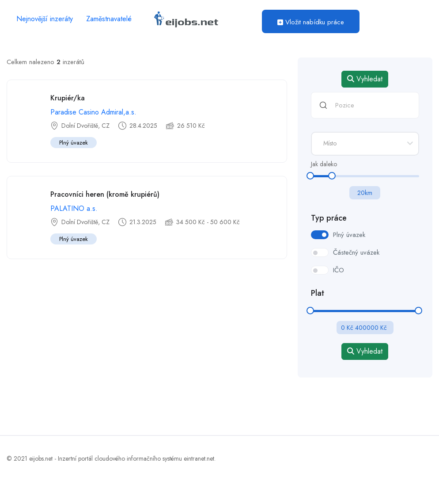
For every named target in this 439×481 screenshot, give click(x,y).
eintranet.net (199, 458)
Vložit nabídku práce (310, 22)
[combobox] (365, 144)
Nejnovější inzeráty (44, 19)
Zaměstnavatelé (109, 19)
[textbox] (365, 143)
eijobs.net (41, 458)
